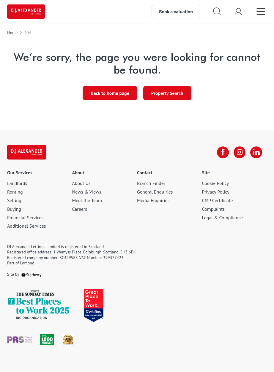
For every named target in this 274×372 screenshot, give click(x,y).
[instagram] (239, 152)
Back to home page (110, 93)
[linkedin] (256, 152)
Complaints (213, 209)
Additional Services (26, 226)
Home (12, 33)
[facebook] (223, 152)
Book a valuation (176, 12)
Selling (14, 200)
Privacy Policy (215, 192)
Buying (14, 209)
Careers (79, 209)
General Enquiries (155, 192)
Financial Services (25, 218)
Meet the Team (87, 200)
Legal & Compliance (222, 218)
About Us (81, 183)
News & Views (86, 192)
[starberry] (31, 274)
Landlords (17, 183)
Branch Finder (151, 183)
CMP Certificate (217, 200)
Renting (15, 192)
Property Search (167, 93)
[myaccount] (238, 11)
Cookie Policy (215, 183)
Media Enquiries (153, 200)
